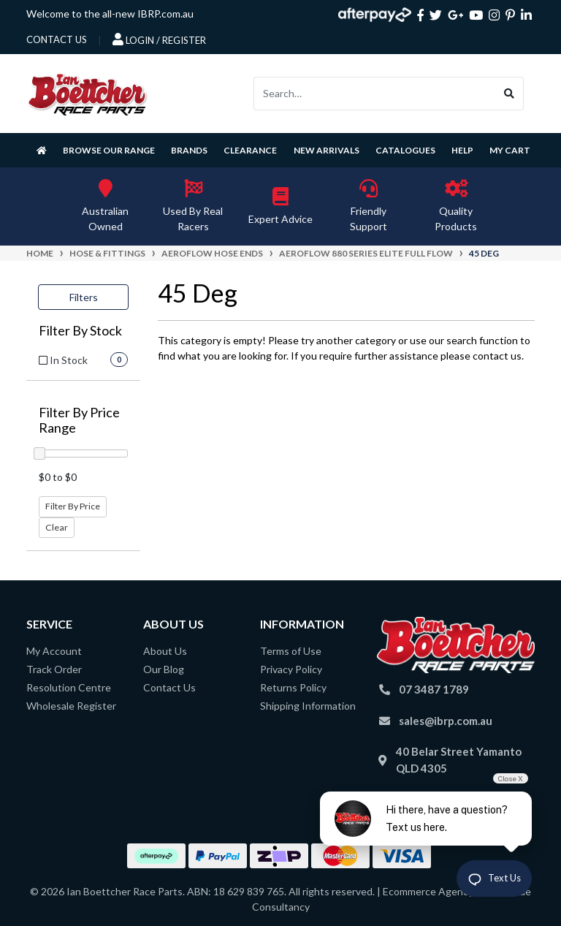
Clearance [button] (250, 150)
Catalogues (405, 150)
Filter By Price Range (79, 420)
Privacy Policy (291, 669)
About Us (165, 651)
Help (462, 150)
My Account (54, 651)
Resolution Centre (68, 687)
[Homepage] (42, 150)
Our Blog (163, 669)
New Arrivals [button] (326, 150)
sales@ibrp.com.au (445, 720)
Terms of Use (290, 651)
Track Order (54, 669)
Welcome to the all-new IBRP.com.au (110, 13)
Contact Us (169, 687)
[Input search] (374, 93)
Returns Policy (293, 687)
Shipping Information (308, 705)
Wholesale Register (71, 705)
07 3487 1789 (434, 689)
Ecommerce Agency (428, 891)
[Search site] (509, 93)
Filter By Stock (80, 330)
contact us (56, 39)
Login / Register (159, 39)
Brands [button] (189, 150)
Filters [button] (83, 297)
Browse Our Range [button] (109, 150)
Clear (56, 527)
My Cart (509, 150)
